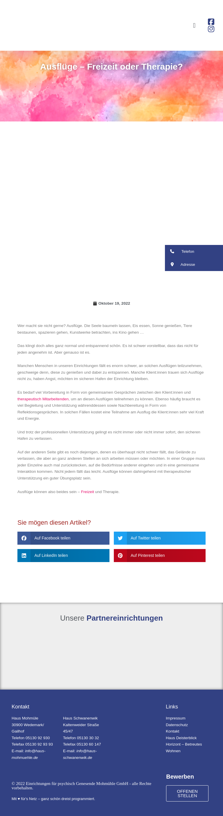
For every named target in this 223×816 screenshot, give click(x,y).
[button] (194, 25)
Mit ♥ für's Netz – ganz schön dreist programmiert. (53, 799)
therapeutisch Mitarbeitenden (43, 399)
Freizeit (87, 492)
